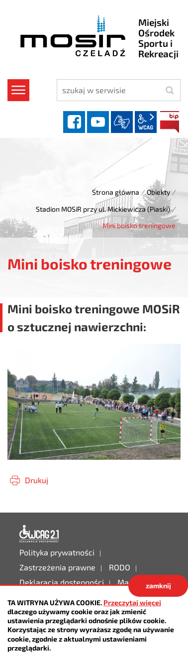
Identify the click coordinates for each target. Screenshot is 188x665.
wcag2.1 (146, 122)
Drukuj (36, 480)
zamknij (158, 585)
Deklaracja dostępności (39, 534)
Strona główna (115, 192)
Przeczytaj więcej (132, 602)
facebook (74, 122)
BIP (170, 122)
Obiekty (158, 192)
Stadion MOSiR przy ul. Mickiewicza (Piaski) (103, 209)
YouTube (98, 122)
